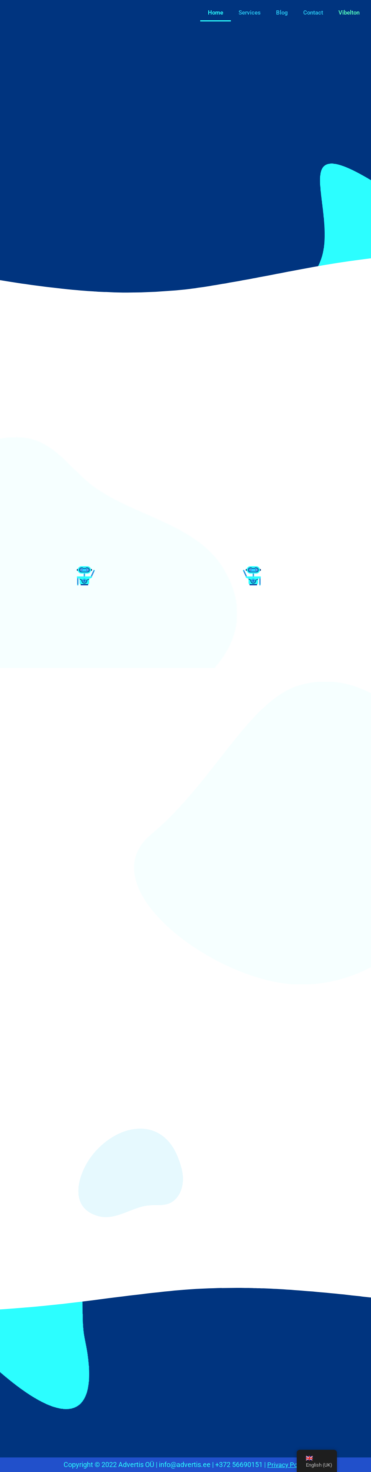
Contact (313, 12)
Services (250, 12)
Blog (282, 12)
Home (215, 12)
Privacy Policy (287, 1465)
